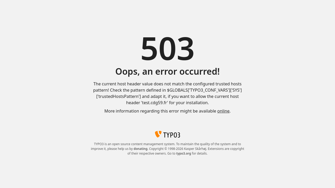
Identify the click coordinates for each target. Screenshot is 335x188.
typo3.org (183, 153)
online (223, 111)
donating (140, 148)
